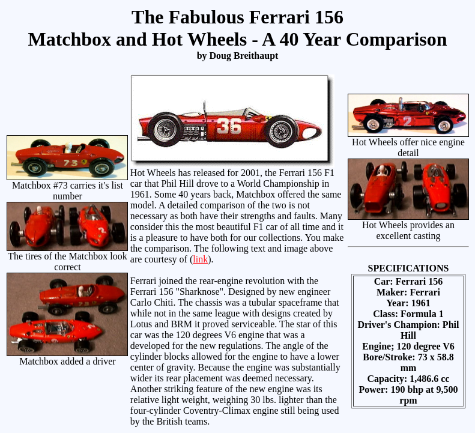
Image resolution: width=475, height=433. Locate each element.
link (200, 259)
